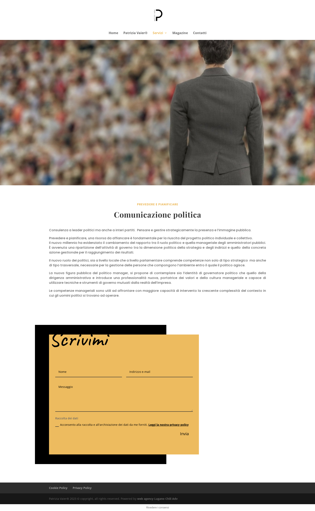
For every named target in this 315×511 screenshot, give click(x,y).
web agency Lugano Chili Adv (157, 499)
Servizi (158, 33)
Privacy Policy (82, 488)
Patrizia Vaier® (135, 33)
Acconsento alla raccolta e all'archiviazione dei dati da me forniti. (122, 425)
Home (113, 33)
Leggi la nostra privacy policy (168, 425)
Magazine (180, 33)
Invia (184, 433)
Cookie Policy (58, 488)
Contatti (200, 33)
